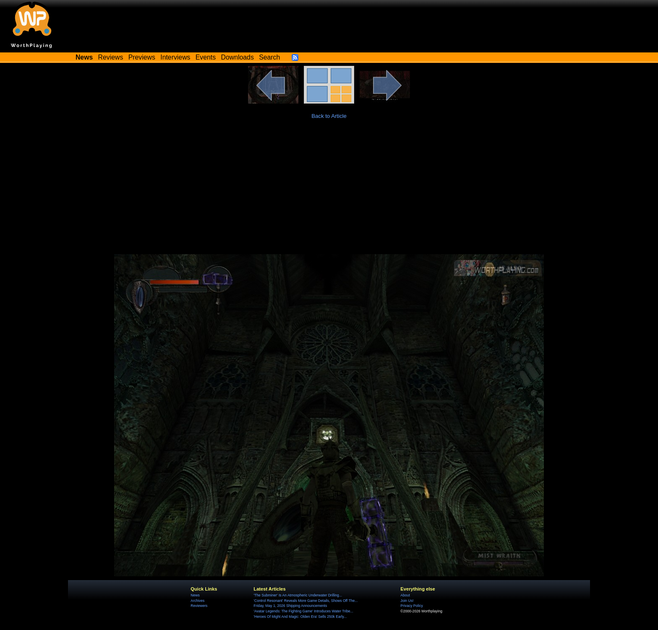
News (195, 595)
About (405, 595)
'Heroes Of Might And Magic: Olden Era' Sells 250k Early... (300, 616)
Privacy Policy (411, 606)
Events (206, 57)
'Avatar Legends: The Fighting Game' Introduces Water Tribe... (303, 611)
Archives (197, 601)
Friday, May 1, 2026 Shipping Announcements (290, 606)
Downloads (237, 57)
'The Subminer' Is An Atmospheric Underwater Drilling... (297, 595)
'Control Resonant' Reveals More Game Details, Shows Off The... (305, 601)
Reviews (110, 57)
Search (269, 57)
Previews (141, 57)
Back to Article (329, 116)
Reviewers (199, 606)
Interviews (175, 57)
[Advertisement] (329, 191)
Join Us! (406, 601)
